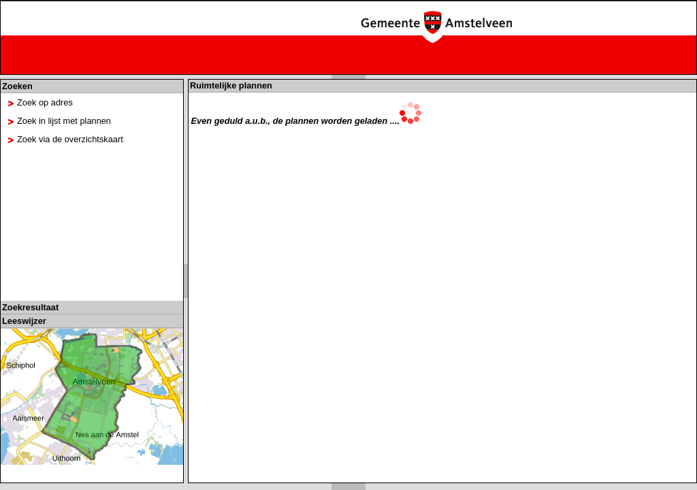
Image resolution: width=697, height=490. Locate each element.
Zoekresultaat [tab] (30, 307)
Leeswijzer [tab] (24, 321)
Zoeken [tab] (17, 86)
